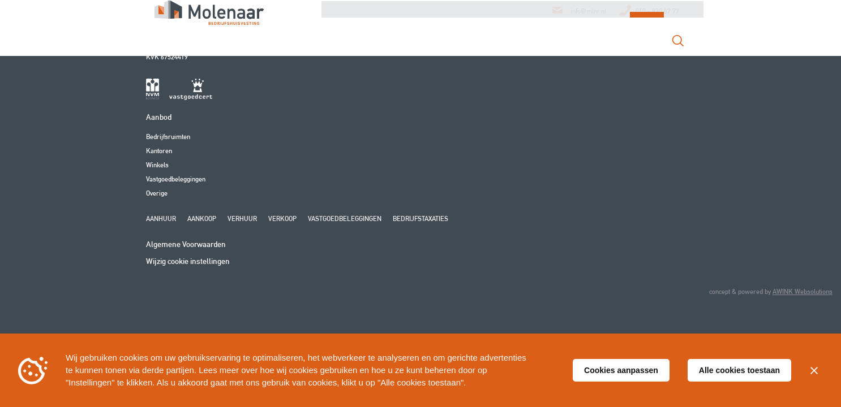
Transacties (526, 45)
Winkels (157, 165)
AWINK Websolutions (803, 291)
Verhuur (242, 218)
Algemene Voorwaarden (186, 244)
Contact (586, 45)
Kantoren (159, 150)
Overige (157, 193)
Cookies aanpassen (621, 370)
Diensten (412, 45)
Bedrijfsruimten (168, 136)
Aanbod (466, 45)
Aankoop (201, 218)
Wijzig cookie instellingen (188, 261)
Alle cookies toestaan (739, 370)
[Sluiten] (813, 370)
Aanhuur (161, 218)
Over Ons (356, 45)
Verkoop (282, 218)
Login (647, 44)
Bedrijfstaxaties (420, 218)
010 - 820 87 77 (657, 15)
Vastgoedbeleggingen (175, 179)
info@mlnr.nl (588, 15)
